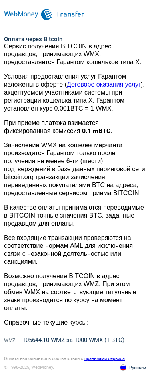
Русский (137, 368)
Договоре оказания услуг (104, 84)
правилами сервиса (104, 358)
